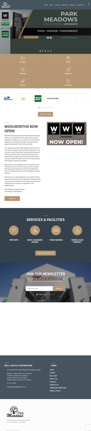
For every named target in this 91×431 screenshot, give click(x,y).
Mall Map (53, 376)
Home (46, 5)
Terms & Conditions (12, 422)
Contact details (88, 4)
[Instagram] (11, 426)
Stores (57, 5)
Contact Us (80, 5)
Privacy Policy (55, 391)
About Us (12, 198)
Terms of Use (51, 294)
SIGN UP (59, 288)
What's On (64, 5)
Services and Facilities (45, 253)
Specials (72, 5)
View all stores (45, 114)
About (51, 5)
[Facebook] (8, 426)
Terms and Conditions (58, 388)
